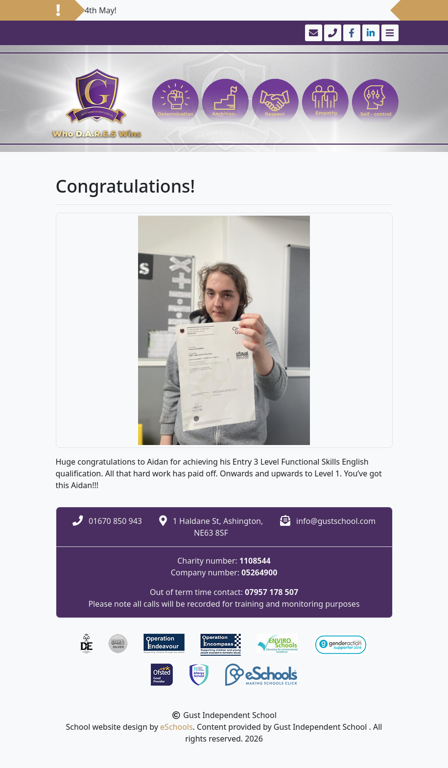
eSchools (176, 726)
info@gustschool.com (336, 521)
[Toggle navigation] (389, 33)
